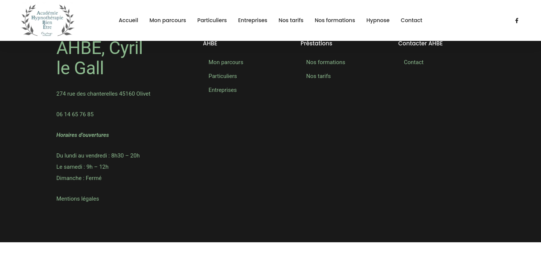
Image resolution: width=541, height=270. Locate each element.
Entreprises (252, 20)
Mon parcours (168, 20)
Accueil (128, 20)
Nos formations (335, 20)
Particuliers (212, 20)
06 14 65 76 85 (75, 114)
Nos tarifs (291, 20)
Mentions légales (77, 198)
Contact (411, 20)
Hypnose (378, 20)
